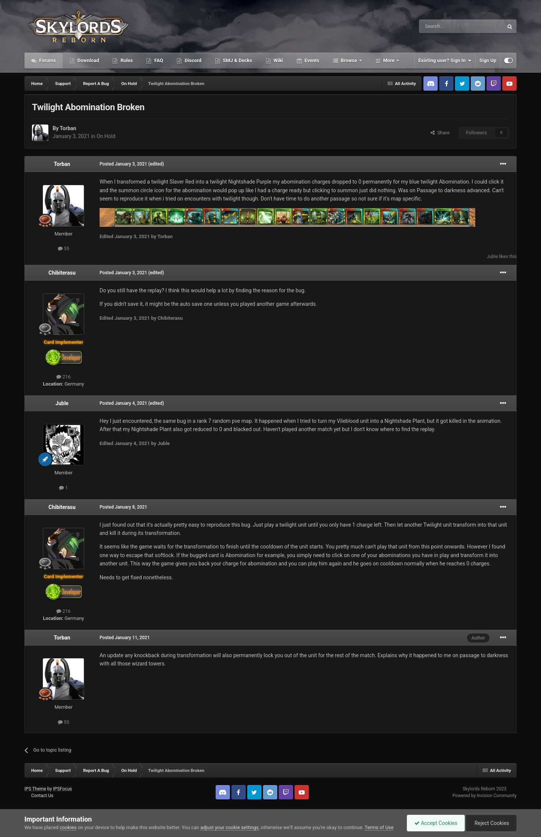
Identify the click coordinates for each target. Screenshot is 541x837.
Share (440, 132)
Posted (123, 164)
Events (311, 60)
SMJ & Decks (237, 60)
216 (63, 377)
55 (64, 248)
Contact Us (42, 795)
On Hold (106, 136)
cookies (68, 827)
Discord (192, 60)
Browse (349, 60)
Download (87, 60)
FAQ (158, 60)
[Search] (443, 26)
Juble (492, 256)
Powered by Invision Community (484, 795)
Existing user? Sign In (445, 60)
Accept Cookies (434, 823)
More (389, 60)
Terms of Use (379, 827)
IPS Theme (35, 788)
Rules (126, 60)
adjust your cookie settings (229, 827)
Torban (68, 128)
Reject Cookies (491, 823)
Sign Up (487, 60)
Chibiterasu (62, 273)
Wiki (277, 60)
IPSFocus (62, 788)
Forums (47, 60)
